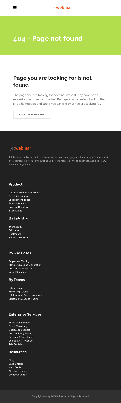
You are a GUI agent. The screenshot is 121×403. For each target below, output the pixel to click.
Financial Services (19, 237)
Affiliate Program (18, 371)
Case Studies (16, 363)
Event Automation (19, 196)
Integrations (15, 210)
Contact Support (18, 374)
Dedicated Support (19, 329)
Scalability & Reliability (21, 340)
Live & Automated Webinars (24, 192)
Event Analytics (17, 203)
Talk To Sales (16, 344)
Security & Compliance (21, 337)
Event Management (20, 322)
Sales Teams (16, 288)
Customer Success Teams (23, 298)
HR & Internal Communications (25, 295)
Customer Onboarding (21, 268)
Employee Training (19, 261)
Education (14, 230)
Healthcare (15, 234)
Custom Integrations (20, 333)
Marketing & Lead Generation (25, 265)
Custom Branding (18, 207)
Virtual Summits (17, 272)
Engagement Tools (19, 199)
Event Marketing (18, 326)
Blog (11, 360)
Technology (15, 226)
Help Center (15, 367)
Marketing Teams (18, 291)
